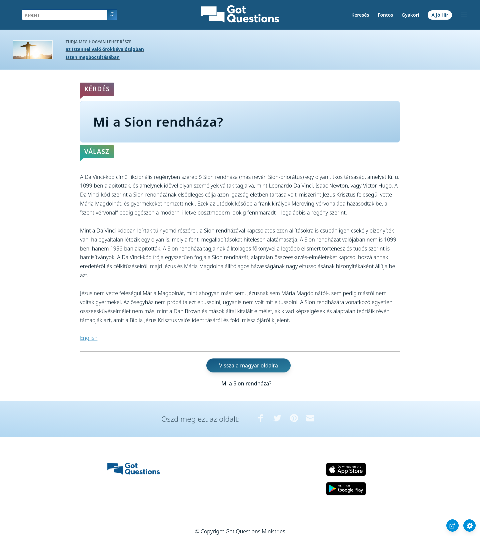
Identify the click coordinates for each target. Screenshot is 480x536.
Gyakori (410, 15)
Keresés (360, 15)
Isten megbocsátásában (93, 57)
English (88, 337)
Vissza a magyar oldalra (248, 365)
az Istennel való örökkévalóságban (105, 49)
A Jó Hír (440, 15)
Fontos (385, 15)
